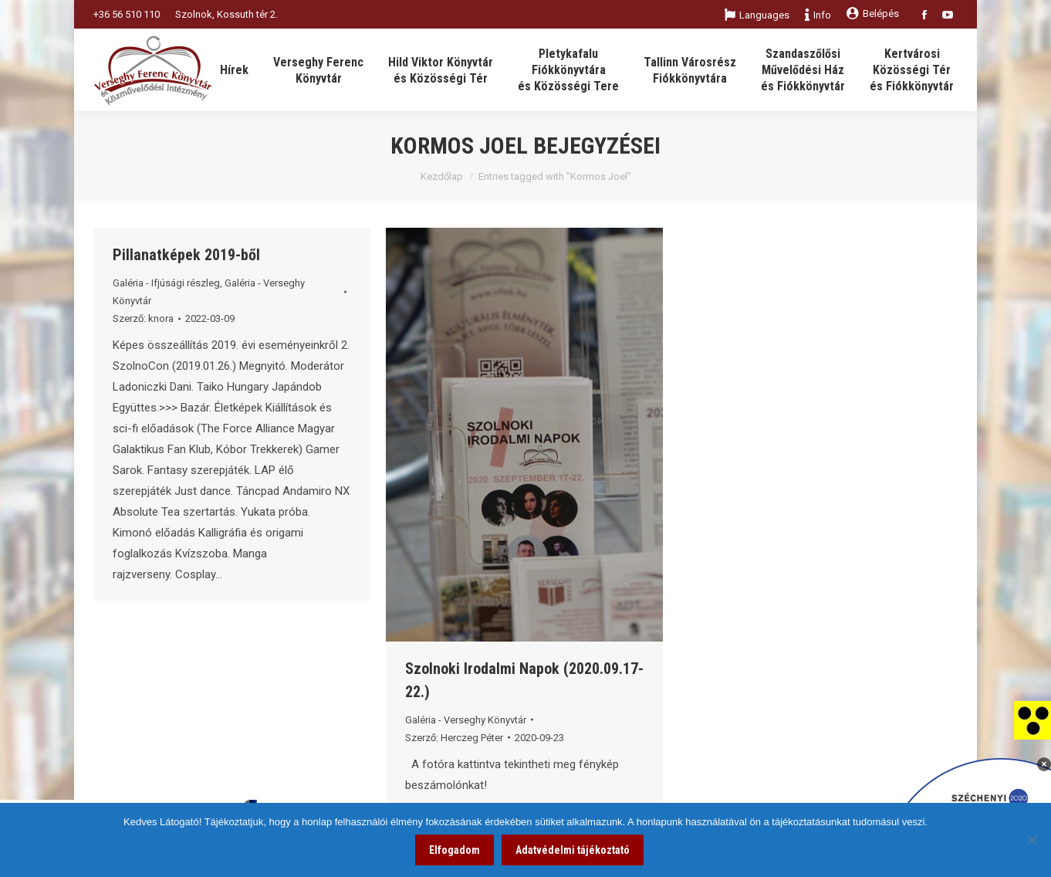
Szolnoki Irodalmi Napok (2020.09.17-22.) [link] (524, 680)
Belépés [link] (873, 13)
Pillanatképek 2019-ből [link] (186, 254)
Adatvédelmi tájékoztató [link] (572, 850)
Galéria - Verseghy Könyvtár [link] (465, 720)
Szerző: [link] (143, 318)
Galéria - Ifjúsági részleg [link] (166, 283)
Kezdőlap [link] (442, 176)
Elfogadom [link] (454, 850)
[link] (1032, 719)
